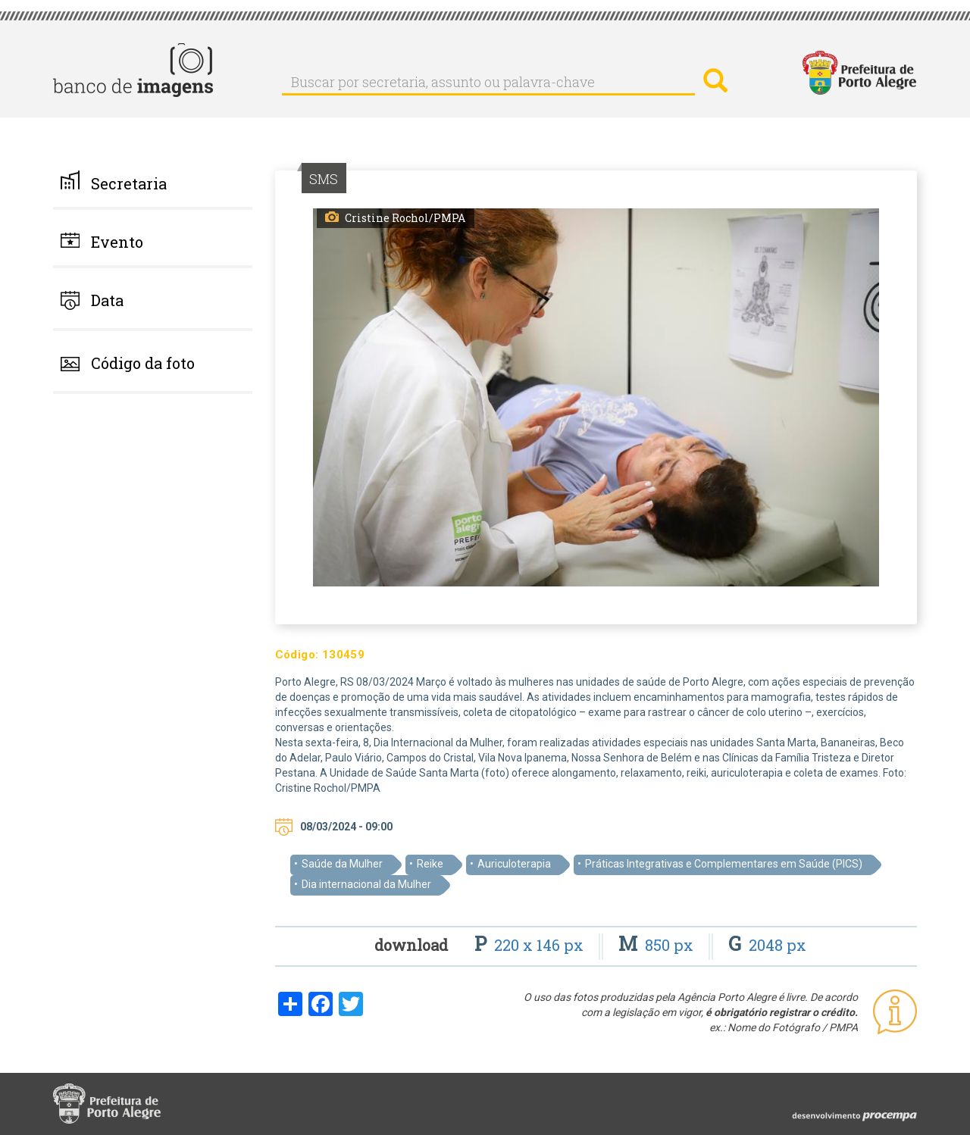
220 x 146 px (530, 945)
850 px (657, 945)
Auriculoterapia (514, 864)
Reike (430, 864)
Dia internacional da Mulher (366, 884)
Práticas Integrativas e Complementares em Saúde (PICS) (723, 864)
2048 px (767, 945)
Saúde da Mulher (342, 864)
